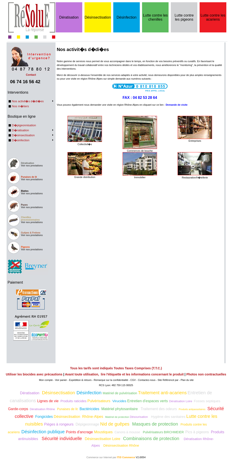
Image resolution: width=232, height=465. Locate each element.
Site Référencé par (168, 380)
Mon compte (46, 380)
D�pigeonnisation (24, 125)
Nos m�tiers (20, 106)
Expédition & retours (80, 380)
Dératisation (69, 17)
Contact (31, 73)
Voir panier (61, 380)
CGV (133, 380)
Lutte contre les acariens (213, 17)
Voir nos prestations (32, 165)
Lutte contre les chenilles (155, 17)
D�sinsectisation (23, 135)
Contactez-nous (146, 380)
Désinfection (126, 17)
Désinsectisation (98, 17)
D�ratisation (20, 130)
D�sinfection (20, 140)
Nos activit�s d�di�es (28, 101)
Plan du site (187, 380)
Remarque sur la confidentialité (111, 380)
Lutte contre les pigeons (184, 17)
